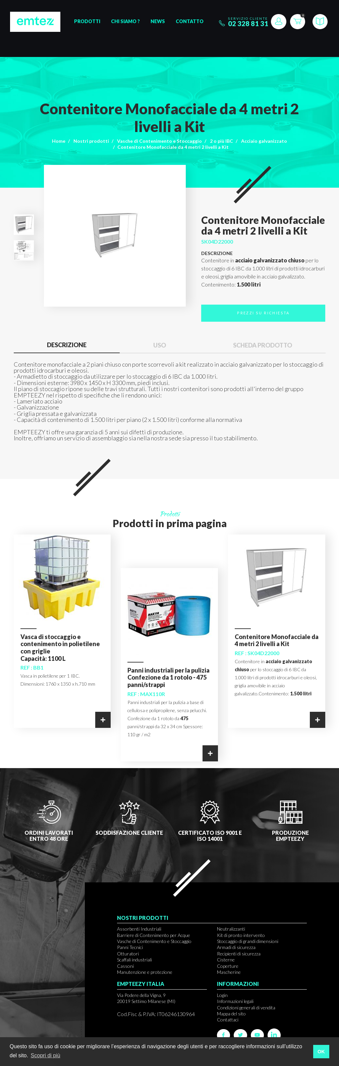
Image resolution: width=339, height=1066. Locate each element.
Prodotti (87, 21)
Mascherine (229, 972)
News (158, 21)
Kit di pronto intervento (241, 935)
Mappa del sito (231, 1013)
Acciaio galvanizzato (264, 141)
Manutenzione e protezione (144, 972)
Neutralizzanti (231, 929)
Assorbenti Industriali (139, 929)
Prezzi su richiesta (263, 313)
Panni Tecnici (130, 947)
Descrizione (67, 345)
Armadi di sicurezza (236, 947)
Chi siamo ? (125, 21)
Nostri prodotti (91, 141)
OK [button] (321, 1051)
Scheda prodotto (262, 345)
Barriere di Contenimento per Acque (153, 935)
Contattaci (227, 1019)
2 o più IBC (221, 141)
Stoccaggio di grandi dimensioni (247, 941)
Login (222, 995)
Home (58, 141)
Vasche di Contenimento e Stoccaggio (159, 141)
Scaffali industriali (134, 959)
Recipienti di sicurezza (239, 953)
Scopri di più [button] (45, 1055)
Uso (159, 345)
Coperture (227, 966)
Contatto (190, 21)
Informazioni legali (235, 1001)
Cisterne (226, 959)
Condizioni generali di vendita (246, 1007)
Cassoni (125, 966)
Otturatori (128, 953)
